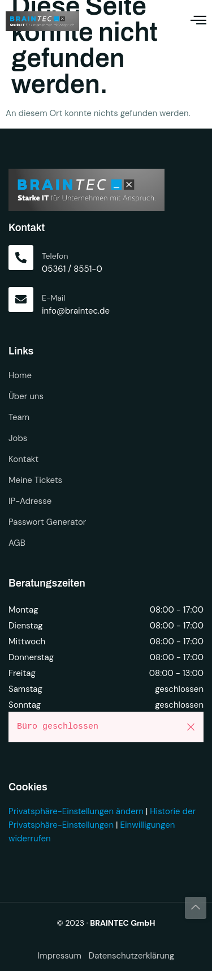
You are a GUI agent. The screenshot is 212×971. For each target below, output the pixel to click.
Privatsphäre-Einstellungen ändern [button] (76, 811)
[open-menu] (198, 21)
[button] (191, 727)
